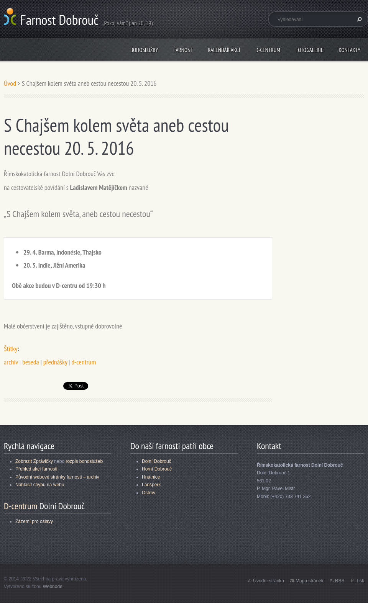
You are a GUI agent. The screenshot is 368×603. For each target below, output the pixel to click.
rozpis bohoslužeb (84, 461)
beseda (30, 362)
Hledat (358, 19)
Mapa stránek (310, 580)
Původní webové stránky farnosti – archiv (57, 477)
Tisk (360, 580)
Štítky (10, 348)
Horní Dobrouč (157, 469)
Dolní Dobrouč (156, 461)
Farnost (182, 50)
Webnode (52, 586)
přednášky (55, 362)
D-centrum (267, 50)
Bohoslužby (144, 50)
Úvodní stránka (268, 580)
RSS (340, 580)
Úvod (10, 83)
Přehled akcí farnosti (36, 469)
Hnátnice (151, 477)
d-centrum (83, 362)
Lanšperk (151, 484)
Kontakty (349, 50)
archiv (11, 362)
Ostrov (148, 492)
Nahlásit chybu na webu (39, 484)
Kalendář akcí (224, 50)
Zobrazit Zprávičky (34, 461)
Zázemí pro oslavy (34, 521)
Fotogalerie (309, 50)
